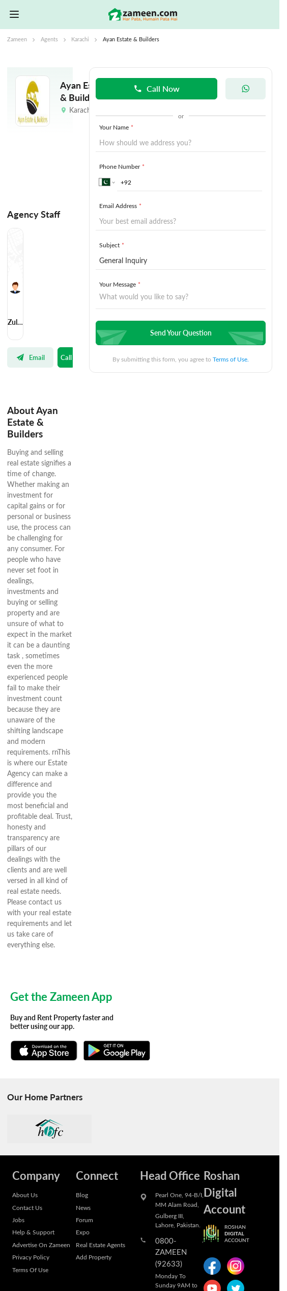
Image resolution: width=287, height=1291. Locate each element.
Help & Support (33, 1232)
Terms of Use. (231, 359)
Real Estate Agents (100, 1245)
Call (66, 357)
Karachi (80, 39)
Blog (82, 1195)
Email (30, 357)
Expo (83, 1232)
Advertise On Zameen (41, 1245)
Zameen (17, 39)
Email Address (121, 205)
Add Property (93, 1257)
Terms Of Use (30, 1270)
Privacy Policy (30, 1257)
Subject (112, 245)
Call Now (156, 88)
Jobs (18, 1220)
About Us (25, 1195)
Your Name (117, 127)
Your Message (120, 284)
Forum (84, 1220)
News (83, 1207)
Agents (49, 39)
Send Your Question (179, 333)
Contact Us (27, 1207)
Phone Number (122, 166)
